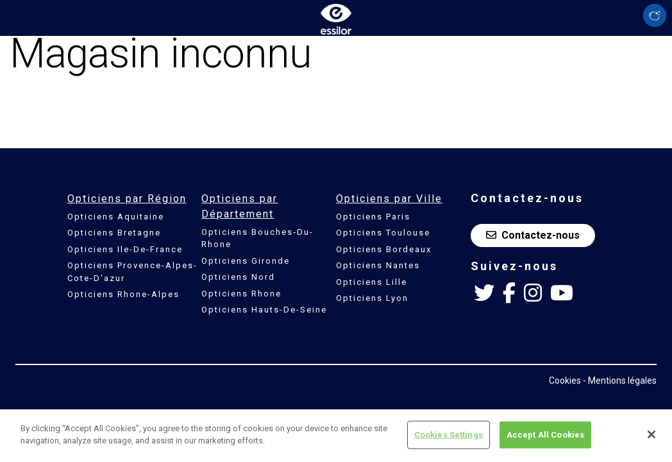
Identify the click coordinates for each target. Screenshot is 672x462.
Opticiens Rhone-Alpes (123, 294)
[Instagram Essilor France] (533, 293)
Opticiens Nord (238, 277)
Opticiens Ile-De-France (125, 249)
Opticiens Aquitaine (115, 216)
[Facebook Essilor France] (509, 293)
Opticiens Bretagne (114, 232)
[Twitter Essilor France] (484, 293)
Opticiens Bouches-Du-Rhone (257, 238)
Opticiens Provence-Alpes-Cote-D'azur (132, 272)
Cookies (565, 380)
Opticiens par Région (127, 199)
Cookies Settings (448, 441)
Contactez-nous (533, 235)
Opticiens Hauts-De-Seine (264, 309)
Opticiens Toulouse (383, 232)
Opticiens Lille (371, 282)
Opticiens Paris (373, 216)
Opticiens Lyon (372, 298)
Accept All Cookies (545, 441)
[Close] (651, 441)
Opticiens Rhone (241, 293)
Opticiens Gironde (245, 261)
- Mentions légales (620, 380)
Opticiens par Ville (389, 199)
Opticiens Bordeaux (384, 249)
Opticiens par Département (239, 206)
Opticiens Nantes (378, 265)
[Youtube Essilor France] (561, 293)
